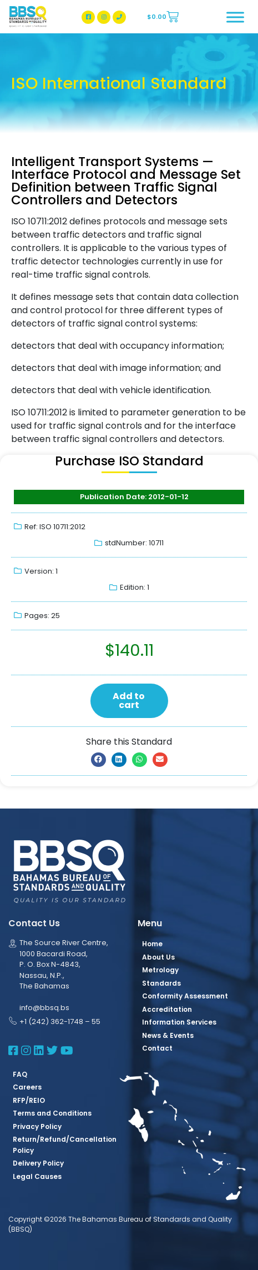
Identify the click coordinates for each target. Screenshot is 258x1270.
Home (152, 943)
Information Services (179, 1022)
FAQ (20, 1074)
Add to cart (129, 700)
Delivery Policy (38, 1163)
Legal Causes (37, 1176)
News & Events (168, 1035)
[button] (98, 759)
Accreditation (167, 1009)
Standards (161, 983)
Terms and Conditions (52, 1113)
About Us (158, 957)
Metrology (160, 970)
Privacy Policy (37, 1126)
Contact (157, 1048)
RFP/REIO (29, 1100)
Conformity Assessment (185, 996)
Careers (27, 1087)
